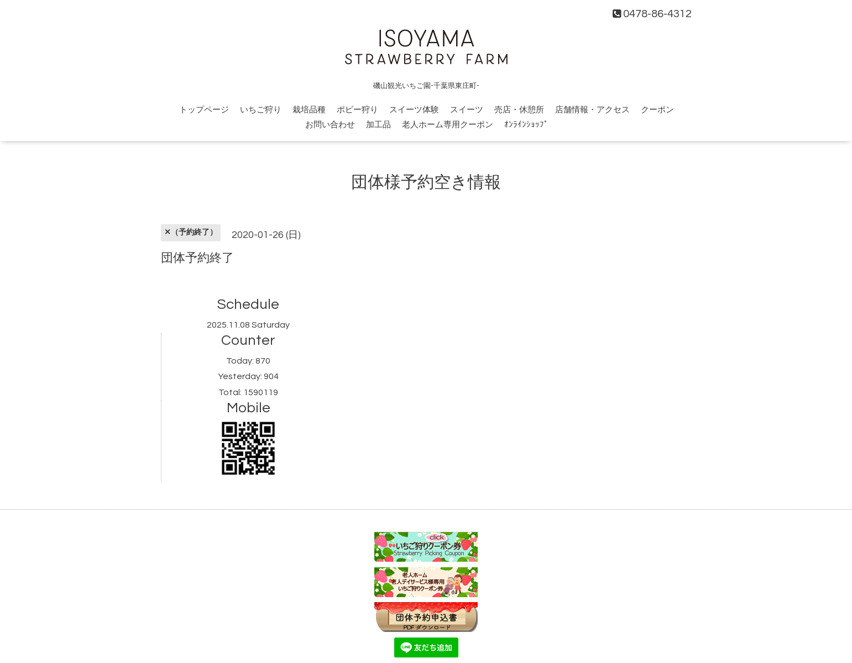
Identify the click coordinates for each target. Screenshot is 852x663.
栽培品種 (309, 110)
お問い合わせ (330, 125)
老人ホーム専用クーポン (447, 125)
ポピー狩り (357, 110)
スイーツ (466, 110)
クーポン (657, 110)
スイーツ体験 (414, 110)
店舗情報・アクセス (592, 110)
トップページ (204, 110)
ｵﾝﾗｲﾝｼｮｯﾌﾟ (526, 125)
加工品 (378, 125)
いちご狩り (260, 110)
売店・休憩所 (519, 110)
